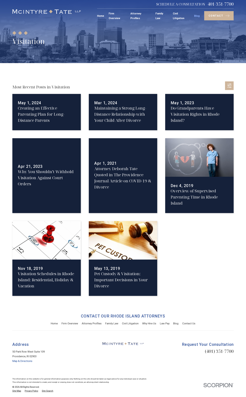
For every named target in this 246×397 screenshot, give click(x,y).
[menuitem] (16, 391)
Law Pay (165, 323)
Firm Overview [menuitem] (114, 16)
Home (54, 323)
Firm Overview (70, 323)
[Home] (46, 11)
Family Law (111, 323)
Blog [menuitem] (197, 15)
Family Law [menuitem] (159, 16)
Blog (176, 323)
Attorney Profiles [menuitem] (135, 16)
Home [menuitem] (100, 15)
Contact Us (188, 323)
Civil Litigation (130, 323)
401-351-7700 (221, 4)
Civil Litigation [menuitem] (178, 16)
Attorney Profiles (91, 323)
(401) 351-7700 (219, 351)
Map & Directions (22, 361)
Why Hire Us (149, 323)
